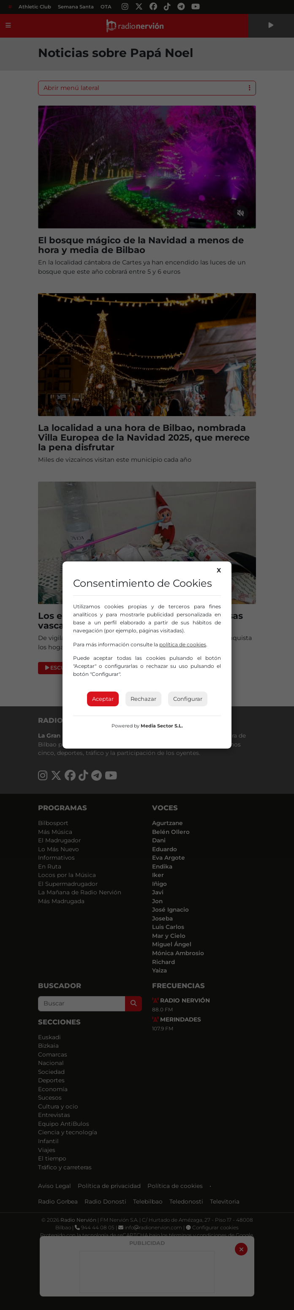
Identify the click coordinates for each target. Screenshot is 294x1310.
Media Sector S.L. (162, 726)
